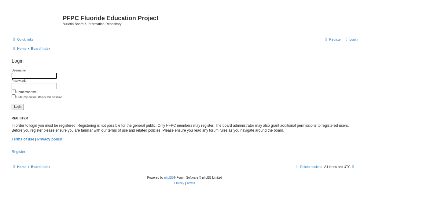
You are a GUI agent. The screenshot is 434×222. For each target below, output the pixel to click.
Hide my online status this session (37, 97)
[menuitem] (351, 39)
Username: (19, 70)
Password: (19, 80)
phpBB (168, 177)
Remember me (24, 92)
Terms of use (23, 139)
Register (18, 152)
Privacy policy (49, 139)
